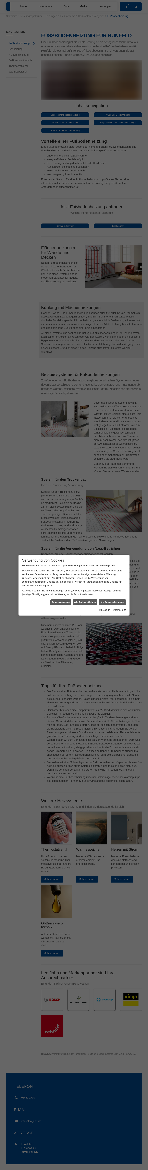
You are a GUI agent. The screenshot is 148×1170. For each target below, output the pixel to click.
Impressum (104, 557)
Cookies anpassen (61, 549)
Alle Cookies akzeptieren (112, 549)
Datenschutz (119, 557)
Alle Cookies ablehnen (85, 549)
